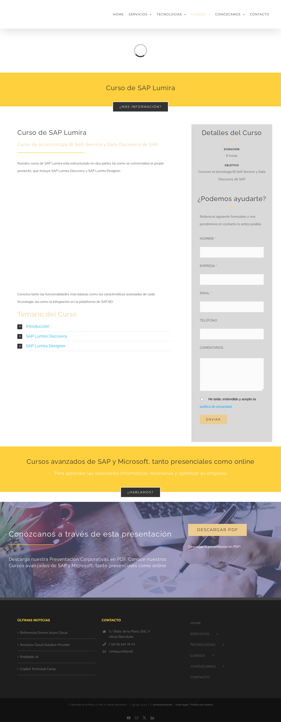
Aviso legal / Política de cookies (194, 704)
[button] (94, 326)
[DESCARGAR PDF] (217, 530)
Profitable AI (29, 657)
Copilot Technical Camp (38, 669)
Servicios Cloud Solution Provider (45, 645)
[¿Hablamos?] (140, 492)
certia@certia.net (121, 651)
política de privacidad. (216, 407)
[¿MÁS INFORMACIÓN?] (140, 107)
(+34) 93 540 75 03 (122, 644)
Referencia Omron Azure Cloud (43, 633)
